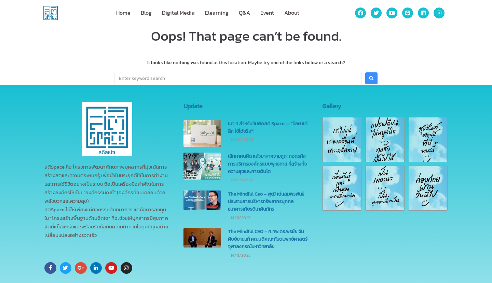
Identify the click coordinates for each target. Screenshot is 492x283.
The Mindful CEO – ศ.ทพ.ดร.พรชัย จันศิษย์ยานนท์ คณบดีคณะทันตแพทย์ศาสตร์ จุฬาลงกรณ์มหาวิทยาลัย (268, 239)
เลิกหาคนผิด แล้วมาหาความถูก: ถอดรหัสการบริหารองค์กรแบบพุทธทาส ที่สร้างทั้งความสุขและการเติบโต (267, 164)
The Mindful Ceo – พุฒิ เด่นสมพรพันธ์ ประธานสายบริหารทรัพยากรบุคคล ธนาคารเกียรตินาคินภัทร (266, 201)
